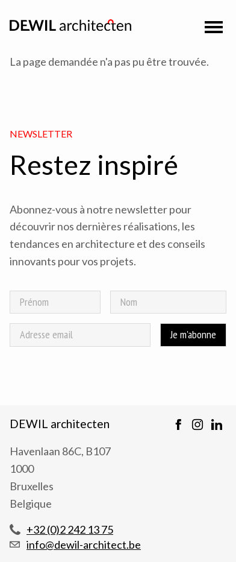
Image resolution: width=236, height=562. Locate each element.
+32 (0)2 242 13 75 (69, 529)
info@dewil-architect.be (83, 544)
